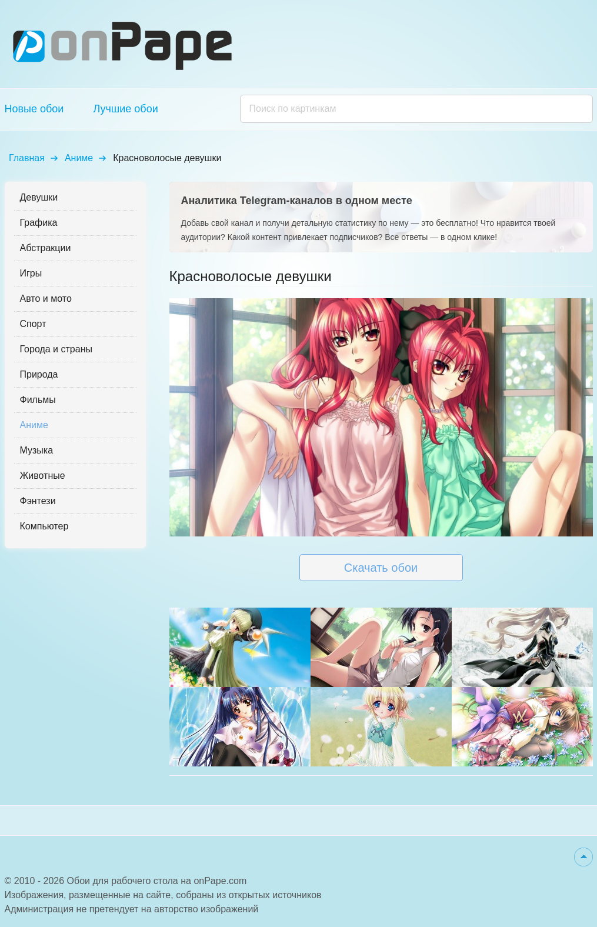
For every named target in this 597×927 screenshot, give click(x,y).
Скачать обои (381, 567)
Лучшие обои (125, 109)
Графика (39, 223)
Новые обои (34, 109)
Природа (39, 374)
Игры (31, 273)
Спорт (33, 324)
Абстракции (45, 248)
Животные (42, 476)
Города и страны (56, 349)
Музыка (37, 450)
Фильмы (38, 400)
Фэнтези (38, 501)
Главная (27, 158)
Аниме (79, 158)
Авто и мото (46, 299)
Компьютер (44, 526)
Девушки (39, 197)
